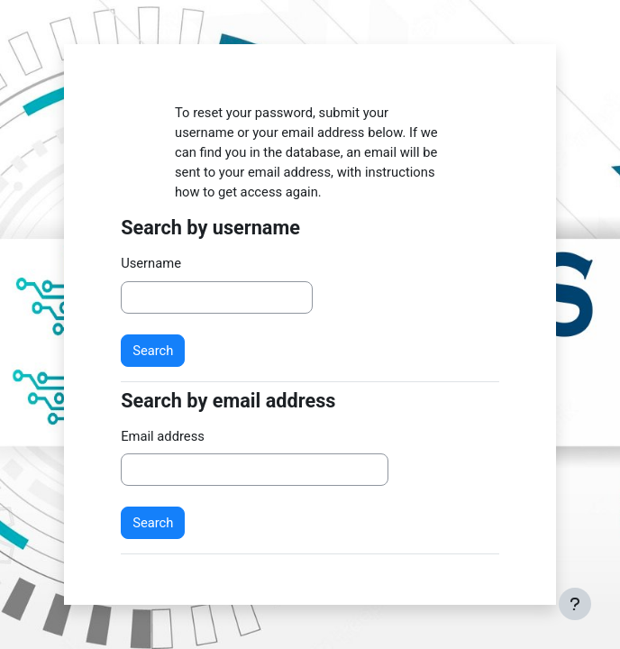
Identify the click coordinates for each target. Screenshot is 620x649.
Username (151, 263)
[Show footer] (575, 604)
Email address (163, 436)
